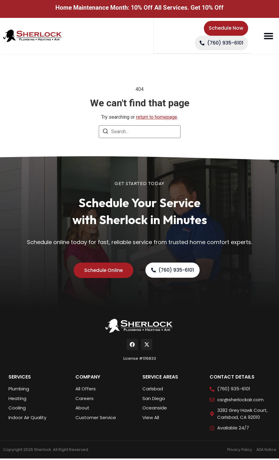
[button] (268, 36)
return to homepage (156, 118)
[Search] (105, 133)
